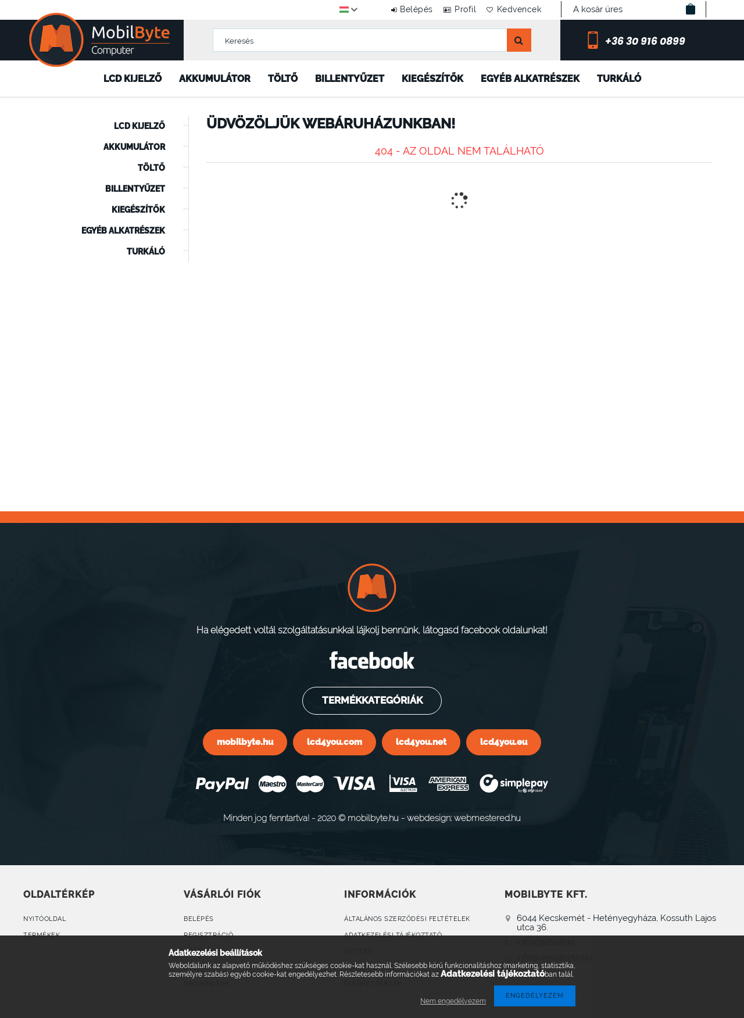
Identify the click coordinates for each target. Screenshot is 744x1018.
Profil (455, 9)
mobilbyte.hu (245, 742)
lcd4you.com (334, 742)
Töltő (283, 78)
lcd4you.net (421, 742)
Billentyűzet (349, 78)
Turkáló (619, 78)
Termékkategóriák (372, 700)
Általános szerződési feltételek (407, 919)
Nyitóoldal (44, 919)
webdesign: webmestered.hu (464, 818)
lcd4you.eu (503, 742)
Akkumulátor (215, 78)
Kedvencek (515, 9)
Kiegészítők (432, 78)
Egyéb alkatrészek (530, 78)
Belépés (399, 9)
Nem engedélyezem (453, 1001)
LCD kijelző (132, 78)
